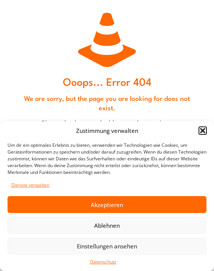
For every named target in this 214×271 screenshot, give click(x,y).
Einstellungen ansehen (107, 246)
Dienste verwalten (30, 185)
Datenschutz (103, 262)
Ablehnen (107, 225)
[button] (202, 130)
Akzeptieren (107, 205)
